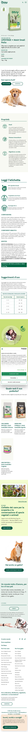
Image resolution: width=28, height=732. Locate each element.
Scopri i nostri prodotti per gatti (14, 570)
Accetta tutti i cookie (14, 373)
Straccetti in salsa (4, 677)
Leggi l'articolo (7, 528)
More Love (17, 683)
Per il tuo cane (5, 648)
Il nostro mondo (5, 639)
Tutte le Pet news (22, 501)
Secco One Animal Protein (6, 658)
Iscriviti (14, 608)
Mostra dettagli (20, 369)
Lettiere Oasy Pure (18, 688)
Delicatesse (17, 672)
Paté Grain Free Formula (6, 671)
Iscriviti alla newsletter (10, 727)
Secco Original (18, 651)
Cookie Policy (17, 365)
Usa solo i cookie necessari (14, 382)
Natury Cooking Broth (19, 679)
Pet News (4, 645)
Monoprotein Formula (5, 655)
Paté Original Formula (5, 664)
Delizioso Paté (4, 675)
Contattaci (17, 83)
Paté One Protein (4, 669)
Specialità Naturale (5, 682)
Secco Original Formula (6, 651)
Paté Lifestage (4, 666)
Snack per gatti (18, 685)
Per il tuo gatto (19, 648)
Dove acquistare (6, 83)
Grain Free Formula (5, 660)
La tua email (3, 603)
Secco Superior (18, 653)
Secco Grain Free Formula (6, 662)
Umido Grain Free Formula (6, 673)
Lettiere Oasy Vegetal (19, 690)
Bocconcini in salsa (19, 663)
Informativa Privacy (7, 617)
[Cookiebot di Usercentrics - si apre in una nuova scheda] (21, 349)
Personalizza (14, 377)
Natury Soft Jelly (4, 680)
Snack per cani (4, 684)
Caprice (16, 668)
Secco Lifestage (4, 653)
